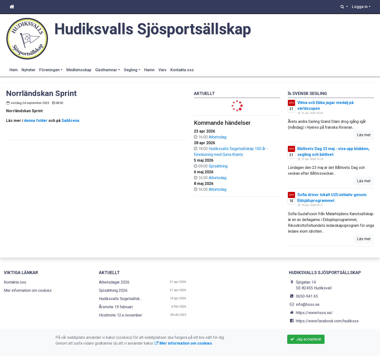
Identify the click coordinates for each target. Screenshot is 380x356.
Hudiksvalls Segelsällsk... (120, 298)
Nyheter (28, 70)
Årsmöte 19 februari (116, 307)
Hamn (149, 70)
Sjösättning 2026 (113, 290)
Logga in (360, 6)
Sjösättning (218, 166)
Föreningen (49, 70)
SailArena (70, 120)
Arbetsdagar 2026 (114, 282)
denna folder (36, 120)
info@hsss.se (307, 304)
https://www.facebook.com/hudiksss (327, 321)
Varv (162, 70)
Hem (13, 70)
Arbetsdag (217, 137)
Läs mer (364, 135)
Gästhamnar (106, 70)
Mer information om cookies (28, 290)
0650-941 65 (307, 296)
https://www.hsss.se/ (314, 312)
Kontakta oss (182, 70)
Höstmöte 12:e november (120, 315)
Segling (130, 70)
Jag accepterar (305, 339)
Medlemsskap (78, 70)
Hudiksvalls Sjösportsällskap (152, 29)
